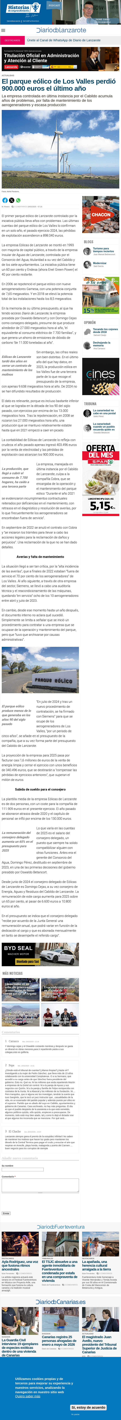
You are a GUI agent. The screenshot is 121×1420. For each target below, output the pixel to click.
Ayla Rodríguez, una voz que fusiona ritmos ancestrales (20, 1265)
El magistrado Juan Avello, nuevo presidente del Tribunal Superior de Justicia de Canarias (99, 1344)
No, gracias (75, 1414)
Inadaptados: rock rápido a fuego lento (57, 1020)
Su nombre (7, 1165)
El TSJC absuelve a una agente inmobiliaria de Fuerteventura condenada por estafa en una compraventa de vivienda (59, 1271)
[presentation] (26, 1203)
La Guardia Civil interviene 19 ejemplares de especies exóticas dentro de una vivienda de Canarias (20, 1347)
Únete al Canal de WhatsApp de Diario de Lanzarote (64, 40)
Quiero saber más (27, 1396)
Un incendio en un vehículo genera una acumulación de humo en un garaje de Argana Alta (20, 990)
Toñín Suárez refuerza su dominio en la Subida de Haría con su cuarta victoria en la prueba (21, 1017)
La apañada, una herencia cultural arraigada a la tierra (96, 1265)
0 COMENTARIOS (25, 1273)
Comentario (8, 1176)
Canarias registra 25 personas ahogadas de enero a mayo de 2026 (59, 1341)
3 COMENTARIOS (20, 207)
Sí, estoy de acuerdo (88, 1407)
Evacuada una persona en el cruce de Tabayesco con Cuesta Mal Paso (59, 992)
